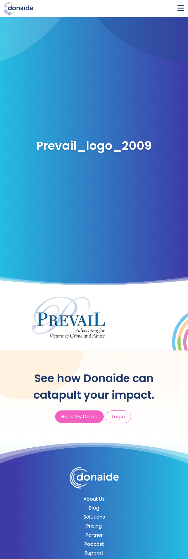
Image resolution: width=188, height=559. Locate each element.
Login (118, 416)
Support (94, 553)
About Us (94, 499)
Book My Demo (79, 416)
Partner (94, 535)
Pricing (94, 526)
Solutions (94, 517)
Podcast (94, 544)
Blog (94, 508)
